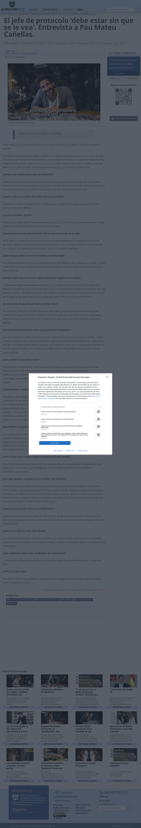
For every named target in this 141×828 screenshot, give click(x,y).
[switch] (97, 411)
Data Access (70, 451)
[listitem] (70, 407)
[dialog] (70, 414)
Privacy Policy (82, 451)
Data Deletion (58, 451)
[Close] (108, 377)
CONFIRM (55, 443)
